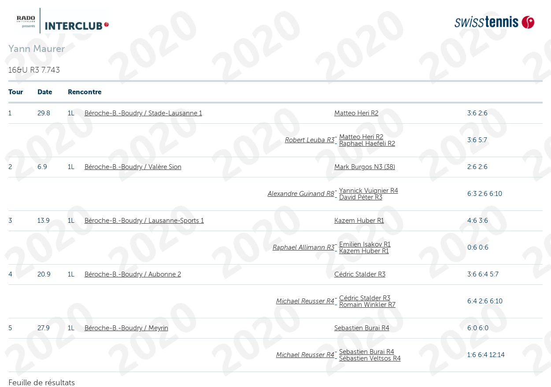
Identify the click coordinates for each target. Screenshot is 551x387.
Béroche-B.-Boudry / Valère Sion (133, 166)
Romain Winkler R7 (367, 304)
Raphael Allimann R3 (303, 247)
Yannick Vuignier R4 (368, 190)
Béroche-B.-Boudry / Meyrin (126, 328)
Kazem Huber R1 (359, 220)
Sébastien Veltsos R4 (370, 358)
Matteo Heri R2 (356, 113)
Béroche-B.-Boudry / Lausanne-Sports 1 (144, 220)
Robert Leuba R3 (309, 140)
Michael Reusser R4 (305, 301)
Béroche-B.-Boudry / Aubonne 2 (133, 274)
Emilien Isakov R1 (365, 244)
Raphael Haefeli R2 (367, 143)
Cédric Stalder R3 (359, 274)
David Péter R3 (360, 197)
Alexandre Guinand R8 (301, 193)
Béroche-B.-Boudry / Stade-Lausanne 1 (143, 113)
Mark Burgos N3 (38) (364, 166)
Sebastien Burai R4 (361, 328)
